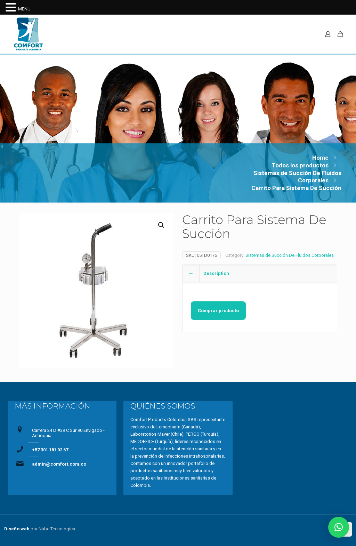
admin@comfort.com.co (59, 464)
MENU (24, 8)
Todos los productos (300, 165)
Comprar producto (218, 310)
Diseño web (17, 528)
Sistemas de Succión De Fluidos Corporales (289, 255)
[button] (338, 527)
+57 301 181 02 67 (50, 449)
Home (320, 157)
